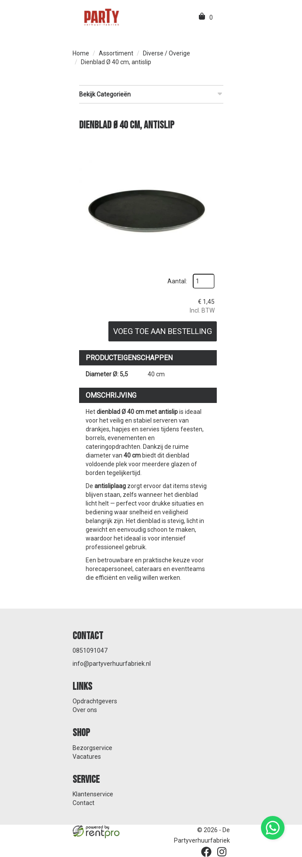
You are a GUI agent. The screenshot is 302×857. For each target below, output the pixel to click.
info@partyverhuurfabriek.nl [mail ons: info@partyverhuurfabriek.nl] (112, 663)
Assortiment (116, 53)
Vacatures (87, 756)
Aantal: (177, 281)
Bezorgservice (92, 747)
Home (81, 53)
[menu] (220, 17)
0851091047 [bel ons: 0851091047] (90, 650)
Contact (83, 802)
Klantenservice (93, 794)
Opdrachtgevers (95, 701)
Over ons (85, 709)
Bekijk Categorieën (151, 94)
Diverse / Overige (166, 53)
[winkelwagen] (202, 17)
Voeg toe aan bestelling (162, 331)
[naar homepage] (101, 16)
